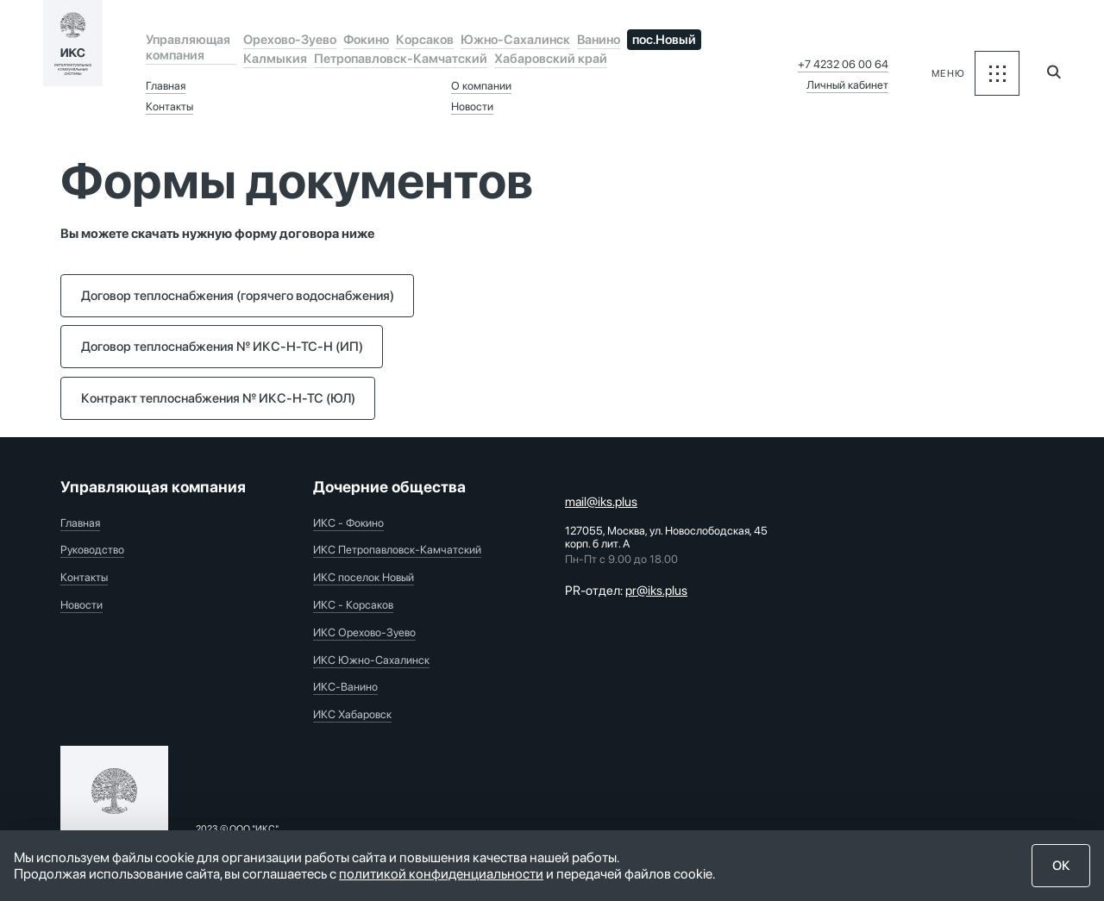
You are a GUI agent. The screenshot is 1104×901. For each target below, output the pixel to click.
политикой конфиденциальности (441, 874)
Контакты (169, 106)
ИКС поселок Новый (363, 577)
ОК (1061, 865)
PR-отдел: (626, 590)
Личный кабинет (847, 84)
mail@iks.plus (601, 502)
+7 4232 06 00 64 (843, 64)
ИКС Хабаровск (352, 714)
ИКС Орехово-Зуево (364, 632)
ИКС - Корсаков (353, 604)
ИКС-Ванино (345, 686)
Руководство (92, 549)
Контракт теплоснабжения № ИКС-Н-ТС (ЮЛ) (218, 398)
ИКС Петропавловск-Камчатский (397, 549)
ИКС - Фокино (348, 522)
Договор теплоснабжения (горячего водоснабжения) (237, 295)
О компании (481, 85)
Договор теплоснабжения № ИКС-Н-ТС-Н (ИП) (222, 346)
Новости (472, 106)
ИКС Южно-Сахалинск (371, 660)
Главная (165, 85)
